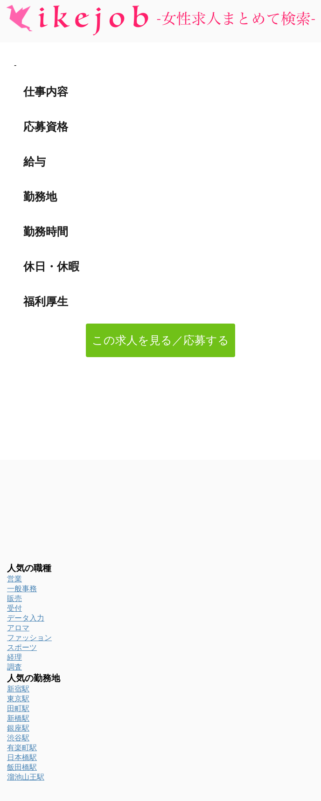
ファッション (29, 638)
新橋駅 (18, 718)
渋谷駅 (18, 738)
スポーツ (22, 647)
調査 (14, 667)
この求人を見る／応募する (160, 340)
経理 (14, 657)
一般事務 (22, 589)
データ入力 (25, 618)
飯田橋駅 (22, 767)
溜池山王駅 (25, 777)
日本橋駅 (22, 757)
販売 (14, 598)
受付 (14, 608)
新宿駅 (18, 689)
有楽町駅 (22, 748)
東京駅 (18, 699)
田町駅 (18, 708)
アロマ (18, 628)
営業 (14, 579)
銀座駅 (18, 728)
